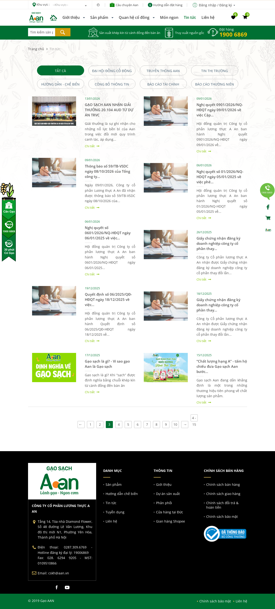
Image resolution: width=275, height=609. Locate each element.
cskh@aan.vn (58, 573)
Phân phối (164, 503)
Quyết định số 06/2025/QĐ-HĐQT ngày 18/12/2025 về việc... (108, 299)
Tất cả (60, 71)
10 (175, 424)
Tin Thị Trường (214, 71)
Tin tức (190, 17)
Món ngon (169, 17)
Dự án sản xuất (168, 493)
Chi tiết (90, 146)
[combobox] (69, 5)
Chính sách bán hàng (223, 484)
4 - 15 (194, 418)
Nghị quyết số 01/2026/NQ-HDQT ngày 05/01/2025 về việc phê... (220, 176)
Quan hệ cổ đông (134, 17)
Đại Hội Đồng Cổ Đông (112, 71)
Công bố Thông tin (112, 84)
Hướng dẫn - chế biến (60, 84)
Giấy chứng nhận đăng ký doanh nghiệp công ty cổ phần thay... (218, 243)
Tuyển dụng (115, 512)
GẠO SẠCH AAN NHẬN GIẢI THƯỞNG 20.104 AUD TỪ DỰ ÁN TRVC (109, 109)
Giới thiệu (71, 17)
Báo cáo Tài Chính (163, 84)
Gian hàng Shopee (170, 521)
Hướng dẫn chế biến (122, 493)
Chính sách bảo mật (222, 516)
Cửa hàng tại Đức (169, 512)
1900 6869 (233, 34)
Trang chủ (36, 49)
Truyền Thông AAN (163, 71)
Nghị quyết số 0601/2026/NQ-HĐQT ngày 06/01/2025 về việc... (108, 232)
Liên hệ (207, 17)
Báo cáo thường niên (214, 84)
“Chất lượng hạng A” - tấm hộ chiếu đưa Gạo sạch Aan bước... (222, 366)
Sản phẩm (99, 17)
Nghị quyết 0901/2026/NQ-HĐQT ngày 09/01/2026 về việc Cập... (220, 109)
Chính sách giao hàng (223, 493)
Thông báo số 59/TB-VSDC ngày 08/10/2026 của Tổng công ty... (107, 171)
